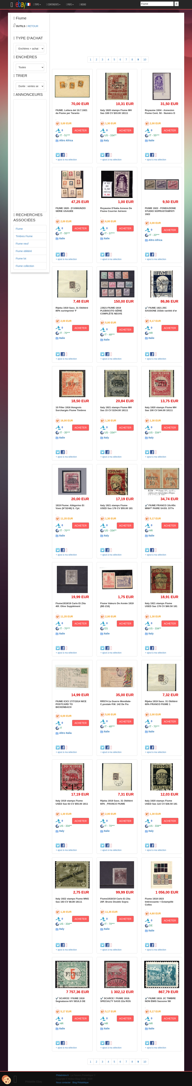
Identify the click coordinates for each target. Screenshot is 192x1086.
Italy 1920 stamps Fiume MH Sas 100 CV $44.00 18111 (160, 409)
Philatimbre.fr (62, 1075)
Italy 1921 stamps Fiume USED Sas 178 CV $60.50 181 (161, 605)
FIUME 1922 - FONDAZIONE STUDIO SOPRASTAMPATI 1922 (160, 211)
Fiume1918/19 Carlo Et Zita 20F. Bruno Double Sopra (115, 900)
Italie (151, 140)
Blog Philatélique (80, 1082)
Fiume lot (21, 258)
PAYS (70, 5)
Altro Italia (65, 732)
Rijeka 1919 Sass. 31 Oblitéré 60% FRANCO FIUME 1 (161, 703)
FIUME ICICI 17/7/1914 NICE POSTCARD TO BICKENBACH (71, 704)
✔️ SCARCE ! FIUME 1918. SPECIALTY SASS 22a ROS (115, 1000)
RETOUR (33, 26)
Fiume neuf (22, 243)
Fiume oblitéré (24, 251)
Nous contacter (63, 1082)
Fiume (19, 228)
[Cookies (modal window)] (6, 1080)
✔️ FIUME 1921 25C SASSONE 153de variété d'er (161, 309)
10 (145, 59)
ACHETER (80, 130)
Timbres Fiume (24, 236)
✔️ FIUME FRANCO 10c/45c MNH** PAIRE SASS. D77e (160, 507)
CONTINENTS (53, 5)
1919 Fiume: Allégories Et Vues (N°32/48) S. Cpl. (70, 507)
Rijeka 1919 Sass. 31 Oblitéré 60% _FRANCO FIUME (116, 802)
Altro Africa (66, 140)
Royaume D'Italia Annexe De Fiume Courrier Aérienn (116, 209)
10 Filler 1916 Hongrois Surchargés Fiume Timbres (71, 409)
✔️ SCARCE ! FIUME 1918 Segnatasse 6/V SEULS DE (70, 1000)
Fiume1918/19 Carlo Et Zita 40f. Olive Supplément (71, 605)
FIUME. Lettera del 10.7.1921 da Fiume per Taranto (71, 111)
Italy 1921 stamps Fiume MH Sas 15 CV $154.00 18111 (116, 409)
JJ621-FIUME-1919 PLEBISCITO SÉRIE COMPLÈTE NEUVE (111, 310)
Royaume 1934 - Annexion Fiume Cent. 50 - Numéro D (160, 111)
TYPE (37, 5)
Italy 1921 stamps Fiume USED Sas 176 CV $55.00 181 (116, 507)
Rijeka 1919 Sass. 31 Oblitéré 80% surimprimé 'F (72, 309)
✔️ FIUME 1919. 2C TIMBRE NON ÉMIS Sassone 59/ (160, 1000)
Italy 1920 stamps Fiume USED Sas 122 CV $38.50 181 (161, 802)
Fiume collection (25, 266)
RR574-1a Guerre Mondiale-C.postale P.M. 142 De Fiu (115, 703)
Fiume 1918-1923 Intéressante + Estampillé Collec (159, 901)
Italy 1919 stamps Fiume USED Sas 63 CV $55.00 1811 (72, 802)
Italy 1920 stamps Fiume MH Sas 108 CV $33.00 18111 (116, 111)
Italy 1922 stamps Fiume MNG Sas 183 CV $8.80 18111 (72, 900)
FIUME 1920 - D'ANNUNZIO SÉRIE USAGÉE (71, 209)
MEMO (82, 5)
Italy (106, 140)
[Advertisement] (30, 155)
